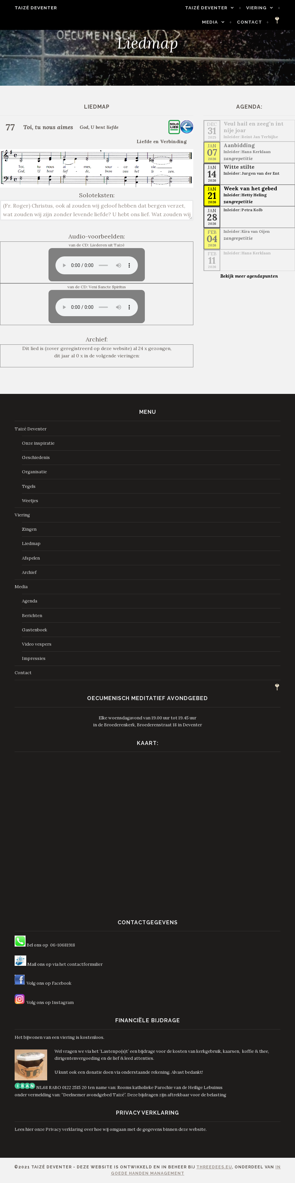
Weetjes (30, 500)
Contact (255, 22)
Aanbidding (239, 145)
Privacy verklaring (64, 1129)
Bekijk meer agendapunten (249, 276)
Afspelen (31, 558)
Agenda (29, 601)
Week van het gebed (250, 188)
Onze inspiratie (38, 443)
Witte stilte (239, 166)
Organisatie (34, 472)
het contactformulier (81, 964)
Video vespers (36, 644)
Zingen (29, 529)
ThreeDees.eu (214, 1167)
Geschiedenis (36, 457)
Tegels (29, 486)
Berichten (32, 615)
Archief (29, 572)
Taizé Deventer (30, 7)
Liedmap (31, 543)
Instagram (63, 1002)
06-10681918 (62, 945)
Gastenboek (34, 630)
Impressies (34, 658)
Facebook (61, 983)
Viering (228, 7)
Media (264, 7)
